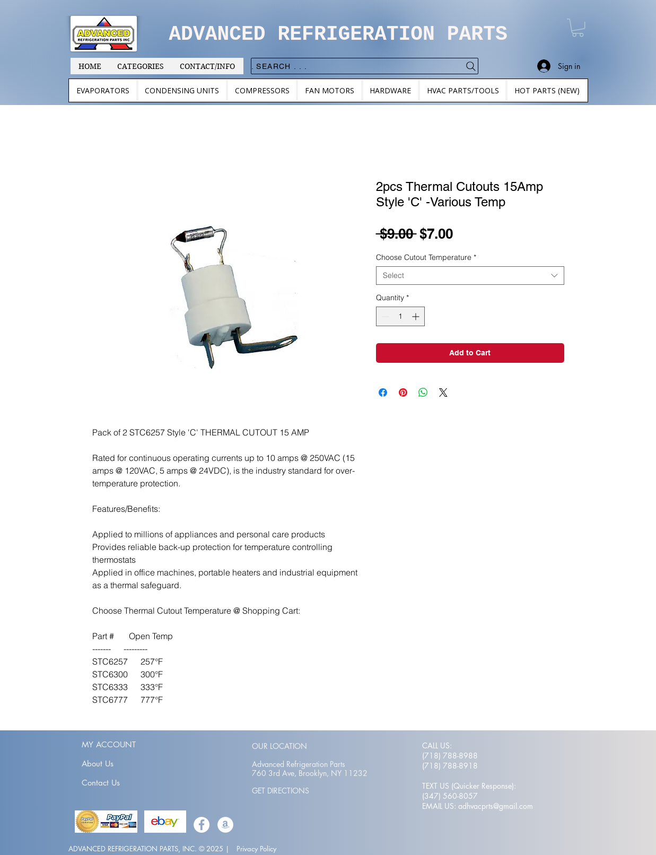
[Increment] (416, 316)
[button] (578, 28)
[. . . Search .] (364, 66)
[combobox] (470, 275)
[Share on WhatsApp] (423, 392)
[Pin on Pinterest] (403, 392)
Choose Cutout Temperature (426, 257)
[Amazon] (225, 825)
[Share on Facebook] (383, 392)
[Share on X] (443, 392)
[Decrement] (384, 316)
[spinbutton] (400, 316)
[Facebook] (201, 825)
